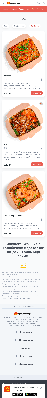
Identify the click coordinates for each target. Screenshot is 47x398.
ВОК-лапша (19, 26)
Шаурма (13, 9)
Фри (28, 9)
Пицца (21, 9)
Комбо (5, 9)
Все (5, 26)
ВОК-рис (35, 26)
